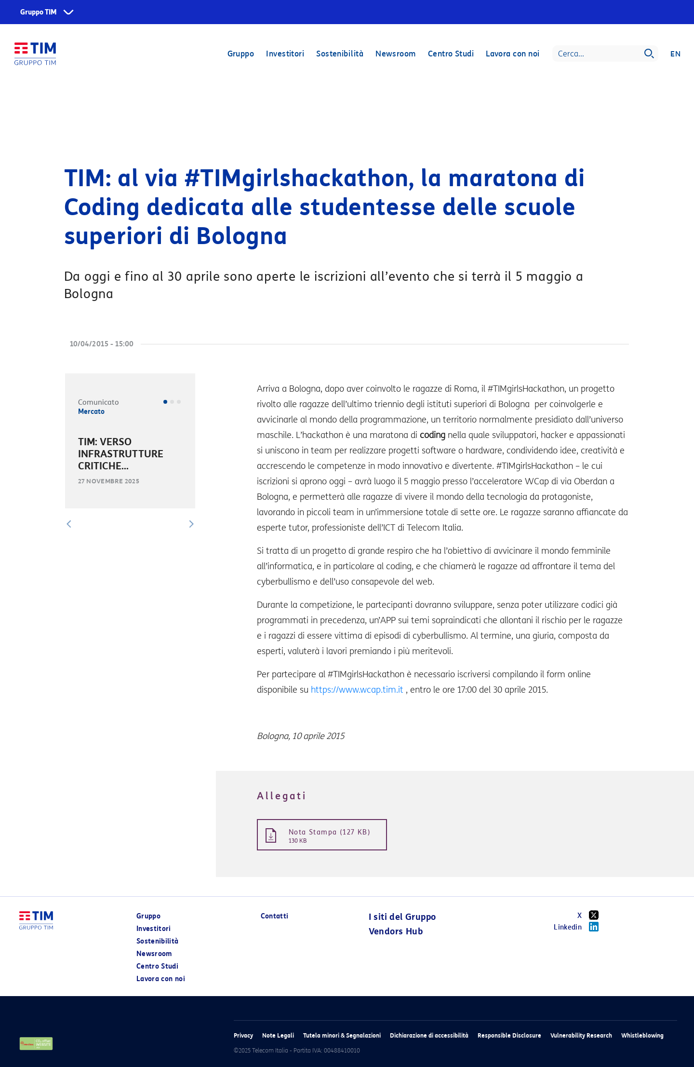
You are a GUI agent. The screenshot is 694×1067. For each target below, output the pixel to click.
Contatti (275, 916)
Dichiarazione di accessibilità (429, 1035)
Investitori (285, 54)
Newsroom (395, 54)
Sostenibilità (339, 54)
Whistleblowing (642, 1035)
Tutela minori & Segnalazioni (342, 1035)
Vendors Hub (396, 931)
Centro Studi (450, 54)
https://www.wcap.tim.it (357, 689)
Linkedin (579, 926)
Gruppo (240, 54)
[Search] (605, 54)
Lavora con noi (512, 54)
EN (675, 54)
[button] (69, 524)
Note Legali (278, 1035)
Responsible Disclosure (509, 1035)
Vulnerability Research (581, 1035)
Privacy (243, 1035)
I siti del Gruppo (402, 917)
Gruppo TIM (38, 12)
